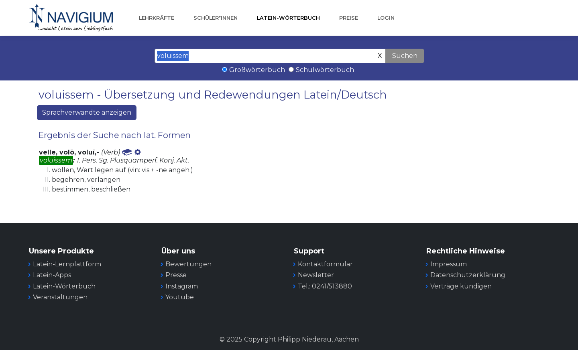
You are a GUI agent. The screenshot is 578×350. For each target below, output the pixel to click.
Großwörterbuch (257, 70)
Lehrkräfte (156, 18)
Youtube (179, 297)
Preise (348, 18)
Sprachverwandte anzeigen (86, 112)
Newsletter (316, 275)
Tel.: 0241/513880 (325, 286)
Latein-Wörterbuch (288, 18)
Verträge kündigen (461, 286)
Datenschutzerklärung (467, 275)
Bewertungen (188, 264)
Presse (176, 275)
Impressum (448, 264)
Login (386, 18)
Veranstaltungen (60, 297)
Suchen (404, 56)
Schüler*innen (215, 18)
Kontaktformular (325, 264)
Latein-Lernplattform (67, 264)
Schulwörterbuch (325, 70)
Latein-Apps (52, 275)
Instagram (181, 286)
